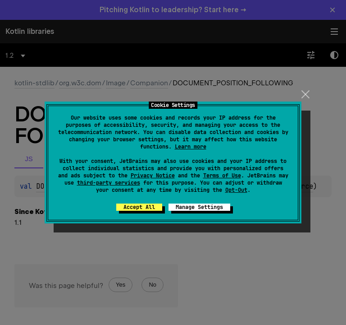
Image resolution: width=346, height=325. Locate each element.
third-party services (108, 182)
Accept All (139, 207)
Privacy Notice (153, 175)
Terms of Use (222, 175)
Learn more (190, 146)
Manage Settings (199, 207)
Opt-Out (236, 190)
